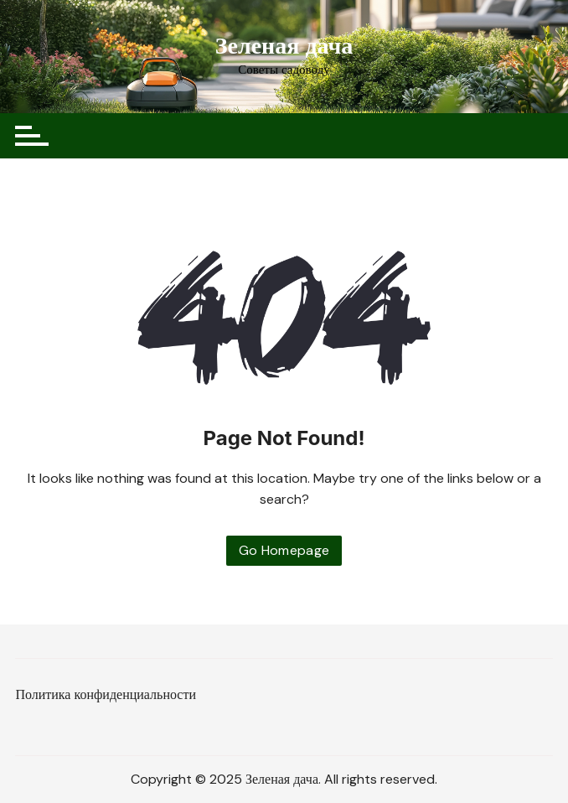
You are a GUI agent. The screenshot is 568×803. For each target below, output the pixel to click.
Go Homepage (284, 550)
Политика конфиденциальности (105, 694)
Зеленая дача (284, 45)
